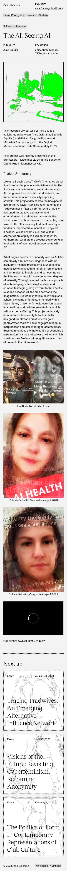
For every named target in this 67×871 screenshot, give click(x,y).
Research (32, 15)
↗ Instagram (42, 865)
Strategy (43, 15)
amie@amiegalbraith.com (49, 8)
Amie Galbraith (11, 5)
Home (6, 15)
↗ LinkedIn (55, 865)
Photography (18, 15)
